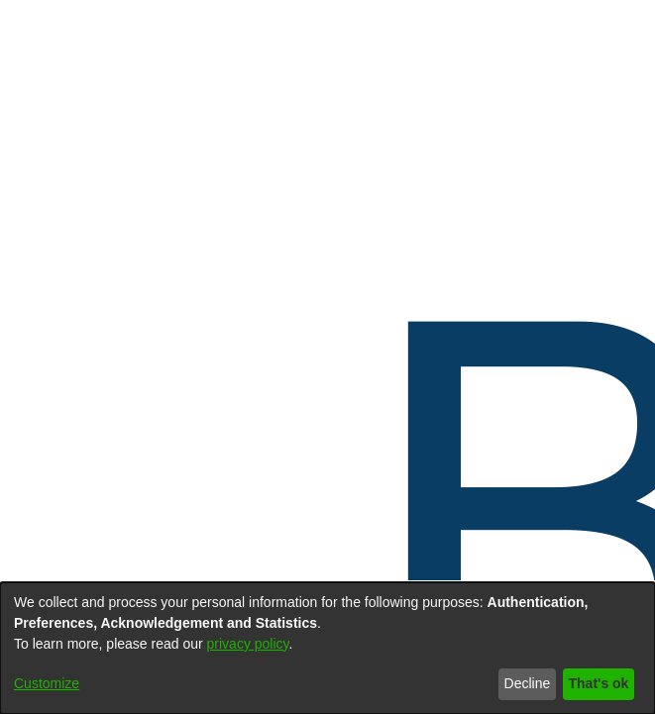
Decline (527, 683)
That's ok (599, 683)
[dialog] (327, 648)
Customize (46, 683)
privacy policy (248, 644)
